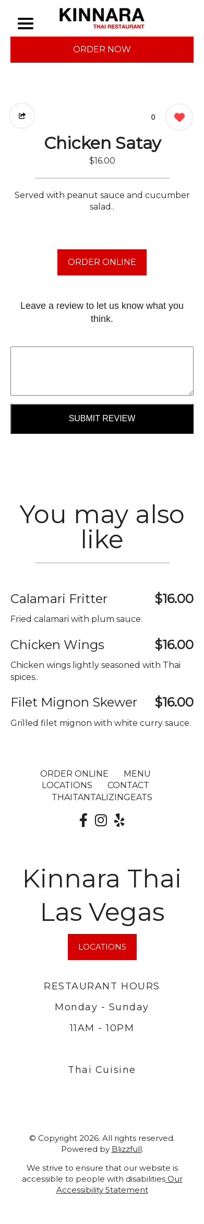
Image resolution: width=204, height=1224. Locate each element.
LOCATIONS (67, 785)
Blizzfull (127, 1149)
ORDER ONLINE (102, 262)
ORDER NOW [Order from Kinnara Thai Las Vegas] (102, 49)
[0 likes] (177, 118)
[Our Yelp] (119, 820)
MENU (137, 774)
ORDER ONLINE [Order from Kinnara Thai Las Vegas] (74, 774)
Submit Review (102, 418)
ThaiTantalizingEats (102, 797)
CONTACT (128, 785)
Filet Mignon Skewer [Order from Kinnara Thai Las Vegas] (73, 702)
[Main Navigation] (25, 23)
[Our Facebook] (83, 820)
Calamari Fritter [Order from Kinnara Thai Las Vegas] (58, 598)
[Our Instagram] (101, 820)
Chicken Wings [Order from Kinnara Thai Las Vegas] (57, 644)
